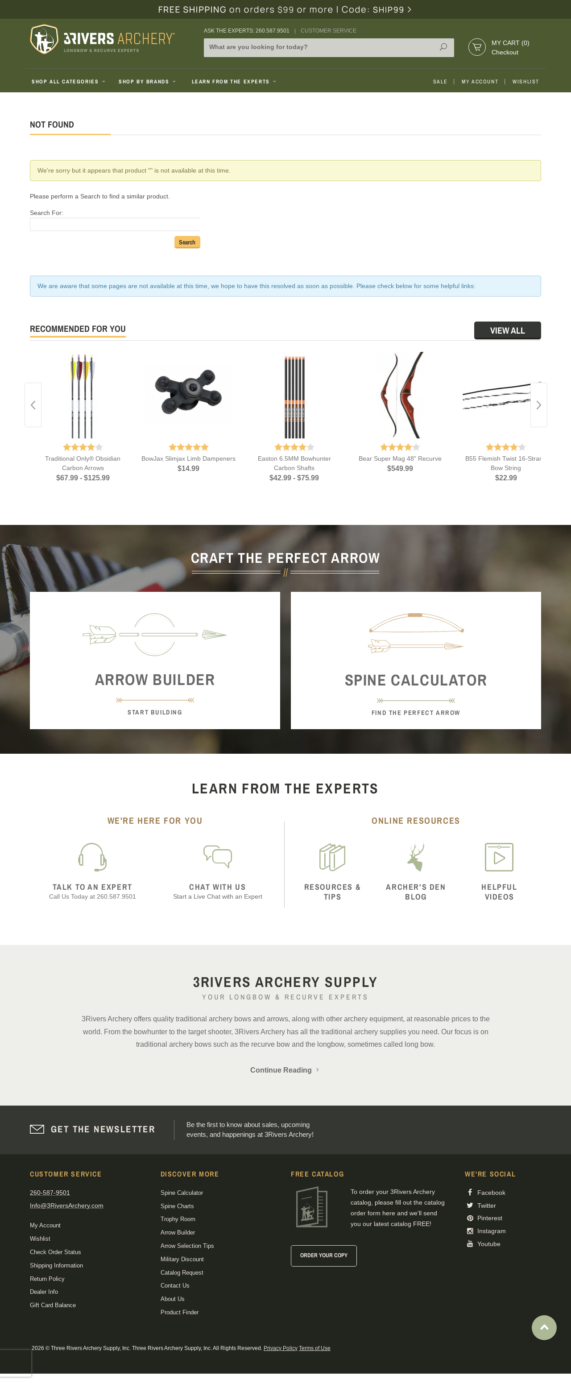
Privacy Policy (281, 1348)
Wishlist (526, 81)
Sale (440, 81)
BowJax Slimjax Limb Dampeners (188, 458)
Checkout (505, 52)
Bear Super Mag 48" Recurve (400, 458)
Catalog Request (182, 1272)
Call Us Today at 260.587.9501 (93, 891)
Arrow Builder (178, 1232)
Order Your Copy (324, 1255)
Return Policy (47, 1279)
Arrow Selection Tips (187, 1246)
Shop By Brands (148, 81)
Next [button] (538, 405)
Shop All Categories (69, 81)
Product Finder (180, 1312)
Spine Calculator (182, 1192)
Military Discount (182, 1259)
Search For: (46, 212)
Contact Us (175, 1285)
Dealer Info (44, 1291)
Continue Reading (285, 1070)
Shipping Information (56, 1265)
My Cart (511, 42)
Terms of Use (315, 1348)
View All (507, 330)
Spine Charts (177, 1206)
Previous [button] (33, 405)
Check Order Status (55, 1252)
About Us (173, 1299)
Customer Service (328, 31)
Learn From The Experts (235, 81)
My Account (480, 81)
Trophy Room (178, 1219)
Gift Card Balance (53, 1305)
